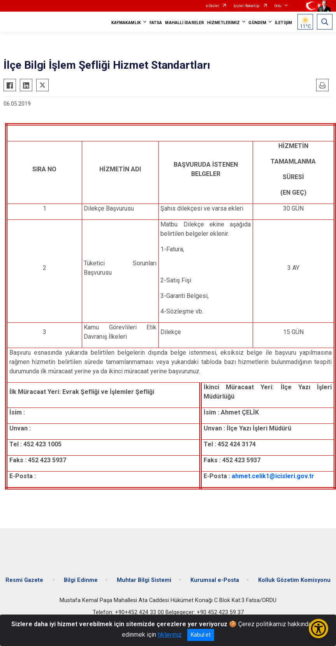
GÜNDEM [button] (257, 22)
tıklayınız (170, 634)
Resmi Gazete (25, 580)
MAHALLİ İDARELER (184, 22)
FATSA (156, 22)
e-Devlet (212, 6)
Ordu (277, 6)
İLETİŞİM (283, 22)
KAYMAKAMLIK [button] (126, 22)
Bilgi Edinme (81, 580)
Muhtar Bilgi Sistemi (144, 580)
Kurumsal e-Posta (214, 580)
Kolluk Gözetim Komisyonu (294, 580)
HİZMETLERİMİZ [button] (223, 22)
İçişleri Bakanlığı (247, 6)
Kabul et (201, 635)
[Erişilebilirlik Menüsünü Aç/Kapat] (318, 628)
